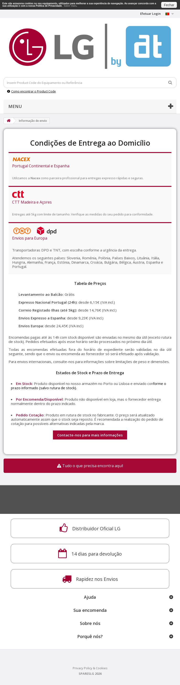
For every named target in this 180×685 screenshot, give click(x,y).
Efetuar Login (150, 13)
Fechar (169, 5)
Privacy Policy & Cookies (90, 668)
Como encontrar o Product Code (31, 91)
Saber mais (70, 6)
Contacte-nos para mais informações (90, 435)
